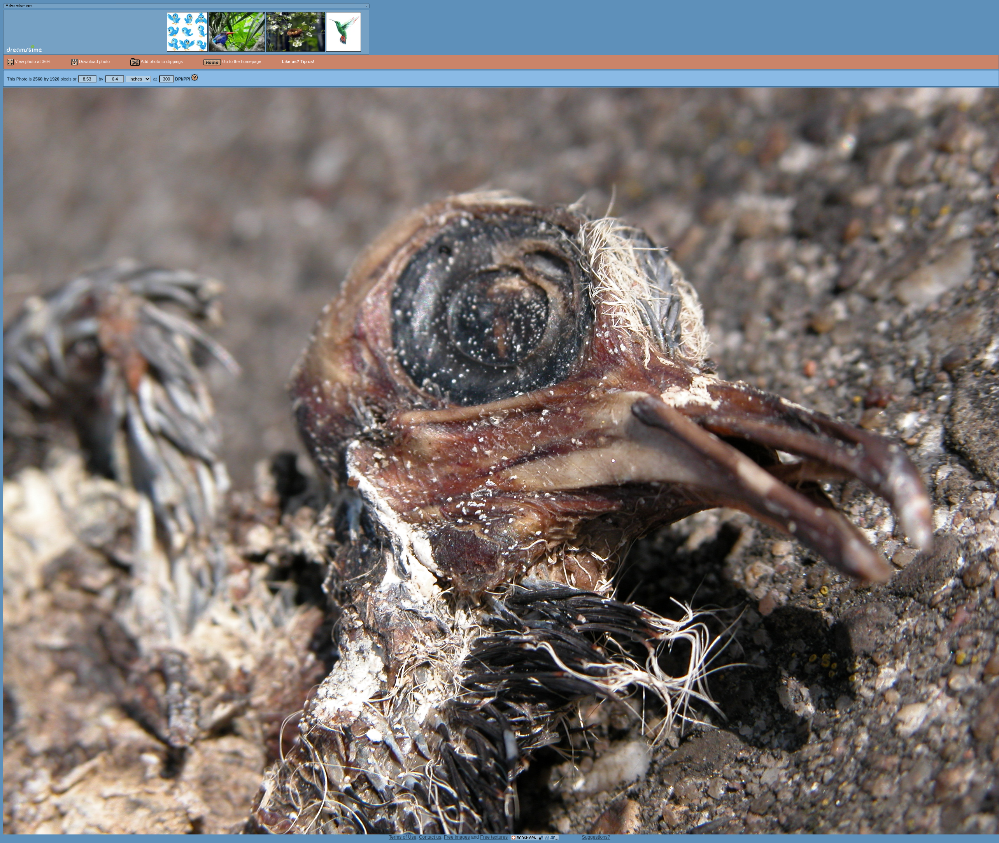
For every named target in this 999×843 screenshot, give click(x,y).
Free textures (494, 837)
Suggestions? (596, 837)
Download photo (90, 61)
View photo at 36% (29, 61)
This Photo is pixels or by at (99, 79)
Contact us (430, 837)
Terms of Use (403, 837)
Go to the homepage (232, 61)
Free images (457, 837)
